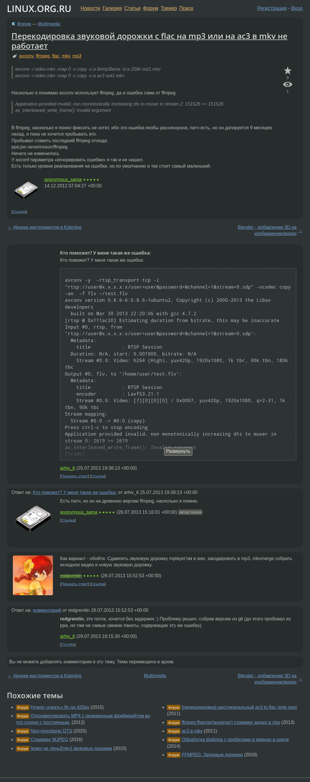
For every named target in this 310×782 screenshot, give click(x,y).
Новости (90, 8)
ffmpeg (43, 55)
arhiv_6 (67, 468)
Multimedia (49, 23)
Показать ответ (74, 476)
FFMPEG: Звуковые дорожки (212, 754)
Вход (297, 8)
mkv (66, 55)
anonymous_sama (63, 179)
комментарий (47, 610)
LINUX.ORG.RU (39, 8)
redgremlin (71, 575)
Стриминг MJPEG (49, 739)
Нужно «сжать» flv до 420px (60, 707)
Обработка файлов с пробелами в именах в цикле (235, 739)
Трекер (169, 8)
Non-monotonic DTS (51, 731)
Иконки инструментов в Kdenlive (47, 227)
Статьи (132, 8)
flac (55, 55)
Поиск (186, 8)
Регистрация (272, 8)
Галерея (112, 8)
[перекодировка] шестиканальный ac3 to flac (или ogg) (239, 707)
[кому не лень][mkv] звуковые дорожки (71, 748)
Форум (150, 8)
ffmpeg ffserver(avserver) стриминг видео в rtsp (231, 722)
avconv (26, 55)
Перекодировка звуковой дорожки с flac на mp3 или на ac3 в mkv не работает (149, 40)
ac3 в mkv (192, 731)
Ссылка (19, 211)
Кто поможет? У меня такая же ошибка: (75, 492)
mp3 (77, 55)
